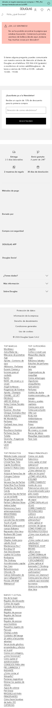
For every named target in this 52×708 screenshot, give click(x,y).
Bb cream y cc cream (37, 430)
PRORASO (8, 398)
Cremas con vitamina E (38, 575)
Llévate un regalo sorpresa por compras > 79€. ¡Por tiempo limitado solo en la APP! (22, 3)
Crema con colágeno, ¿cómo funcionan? (14, 654)
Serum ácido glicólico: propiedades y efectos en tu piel (14, 647)
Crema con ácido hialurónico (36, 457)
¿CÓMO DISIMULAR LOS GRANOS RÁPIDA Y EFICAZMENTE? (38, 557)
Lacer (6, 445)
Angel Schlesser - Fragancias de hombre (14, 388)
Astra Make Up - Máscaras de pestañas (14, 353)
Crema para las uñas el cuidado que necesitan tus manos (38, 581)
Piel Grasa (8, 691)
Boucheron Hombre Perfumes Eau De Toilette (13, 433)
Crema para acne (36, 407)
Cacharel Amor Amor (13, 424)
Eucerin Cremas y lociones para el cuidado (12, 372)
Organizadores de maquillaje (36, 373)
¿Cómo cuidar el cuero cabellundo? (38, 541)
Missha (7, 427)
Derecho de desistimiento (26, 321)
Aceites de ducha (36, 392)
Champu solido (11, 633)
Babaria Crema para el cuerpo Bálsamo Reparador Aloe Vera (14, 529)
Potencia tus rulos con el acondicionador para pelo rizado (39, 491)
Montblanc (9, 349)
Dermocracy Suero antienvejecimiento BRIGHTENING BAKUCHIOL (12, 512)
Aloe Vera (32, 589)
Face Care (32, 439)
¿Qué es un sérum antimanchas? (36, 518)
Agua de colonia (11, 688)
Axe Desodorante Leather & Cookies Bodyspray (12, 555)
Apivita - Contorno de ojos (14, 362)
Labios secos (34, 552)
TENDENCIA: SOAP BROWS (36, 547)
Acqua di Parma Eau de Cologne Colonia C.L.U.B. (14, 476)
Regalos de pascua (12, 612)
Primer (31, 424)
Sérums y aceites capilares (35, 402)
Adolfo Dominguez (12, 416)
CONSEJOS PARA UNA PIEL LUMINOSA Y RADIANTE (14, 667)
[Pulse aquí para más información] (48, 3)
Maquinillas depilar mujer (36, 356)
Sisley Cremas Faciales (14, 404)
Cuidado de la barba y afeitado (14, 608)
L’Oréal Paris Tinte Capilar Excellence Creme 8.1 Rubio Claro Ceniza (14, 466)
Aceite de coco (35, 485)
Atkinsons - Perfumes (13, 366)
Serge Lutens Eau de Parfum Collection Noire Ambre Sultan (15, 502)
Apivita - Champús (12, 392)
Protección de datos (26, 310)
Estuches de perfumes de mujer (38, 365)
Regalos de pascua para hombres (12, 622)
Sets (30, 369)
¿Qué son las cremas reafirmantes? (37, 570)
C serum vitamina (36, 427)
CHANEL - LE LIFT (12, 395)
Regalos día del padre (14, 601)
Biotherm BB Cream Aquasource (13, 535)
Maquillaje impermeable (39, 436)
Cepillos (32, 349)
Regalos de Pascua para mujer (12, 616)
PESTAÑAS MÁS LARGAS (35, 512)
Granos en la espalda (38, 586)
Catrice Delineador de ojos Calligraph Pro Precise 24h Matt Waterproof (14, 579)
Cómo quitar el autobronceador (11, 660)
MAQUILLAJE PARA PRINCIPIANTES (12, 695)
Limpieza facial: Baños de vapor (38, 498)
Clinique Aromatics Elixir (15, 413)
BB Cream (8, 407)
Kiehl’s (6, 378)
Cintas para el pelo (37, 410)
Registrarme (26, 121)
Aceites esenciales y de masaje (39, 397)
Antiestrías (33, 421)
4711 (6, 447)
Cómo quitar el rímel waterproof (37, 463)
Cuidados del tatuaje (13, 635)
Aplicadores (33, 387)
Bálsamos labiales (36, 361)
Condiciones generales (26, 326)
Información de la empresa (26, 316)
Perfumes (32, 389)
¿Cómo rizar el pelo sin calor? (38, 535)
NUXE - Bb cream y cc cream (14, 382)
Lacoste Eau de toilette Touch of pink (14, 521)
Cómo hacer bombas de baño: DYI (13, 700)
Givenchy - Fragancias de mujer (14, 440)
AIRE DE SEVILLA (11, 401)
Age (6, 358)
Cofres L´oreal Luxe (37, 352)
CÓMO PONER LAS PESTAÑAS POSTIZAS (38, 530)
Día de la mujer (11, 598)
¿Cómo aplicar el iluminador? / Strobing (38, 564)
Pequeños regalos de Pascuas (14, 628)
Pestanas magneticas (13, 679)
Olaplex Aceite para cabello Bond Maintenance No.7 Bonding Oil (13, 544)
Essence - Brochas (12, 410)
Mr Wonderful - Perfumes (11, 420)
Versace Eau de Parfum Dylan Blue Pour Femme (14, 483)
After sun (32, 413)
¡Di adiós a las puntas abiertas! (14, 640)
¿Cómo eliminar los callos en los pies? (37, 472)
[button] (26, 276)
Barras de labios (35, 433)
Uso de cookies (26, 331)
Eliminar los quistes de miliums (14, 683)
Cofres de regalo (12, 604)
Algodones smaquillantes (34, 382)
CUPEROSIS (9, 705)
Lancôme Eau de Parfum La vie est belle (15, 495)
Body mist (32, 416)
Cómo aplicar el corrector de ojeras (37, 524)
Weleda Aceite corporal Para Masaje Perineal (15, 457)
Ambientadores (35, 418)
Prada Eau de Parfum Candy (13, 489)
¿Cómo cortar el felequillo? (11, 674)
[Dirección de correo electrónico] (26, 110)
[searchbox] (26, 14)
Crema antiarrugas (36, 378)
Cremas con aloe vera (38, 468)
